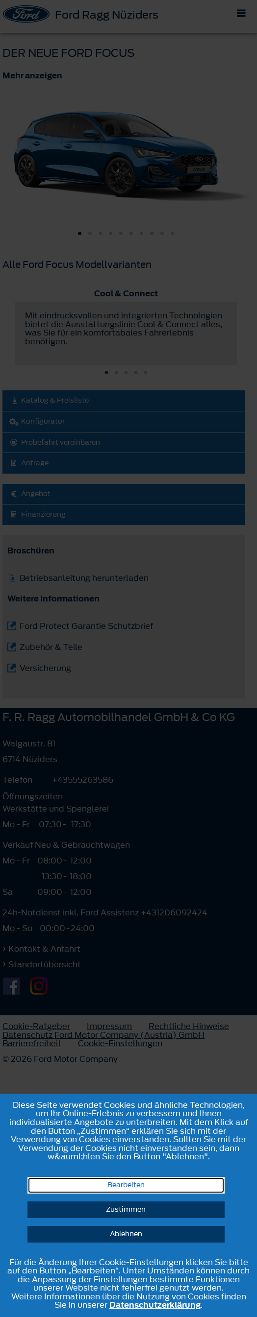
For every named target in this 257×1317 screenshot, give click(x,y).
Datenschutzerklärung (155, 1305)
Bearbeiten (126, 1185)
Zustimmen (126, 1209)
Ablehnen (126, 1234)
